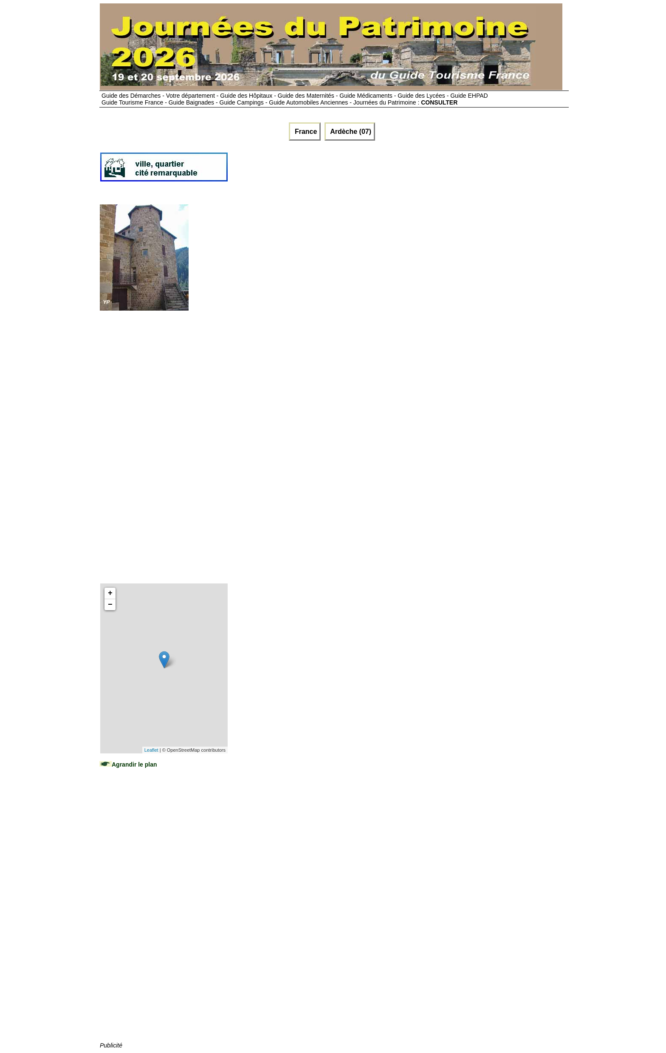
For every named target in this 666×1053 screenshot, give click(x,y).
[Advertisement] (383, 170)
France (305, 131)
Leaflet (151, 750)
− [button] (110, 605)
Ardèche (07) (349, 131)
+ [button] (110, 593)
